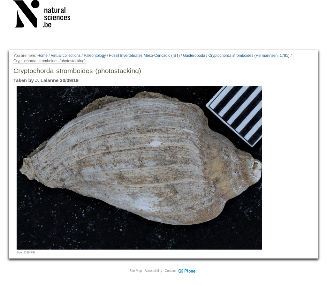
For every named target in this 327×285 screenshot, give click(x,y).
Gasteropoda (194, 55)
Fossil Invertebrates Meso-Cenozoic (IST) (144, 55)
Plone (187, 271)
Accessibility (153, 271)
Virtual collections (65, 55)
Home (42, 55)
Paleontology (95, 55)
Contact (170, 271)
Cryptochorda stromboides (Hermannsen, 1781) (248, 55)
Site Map (135, 271)
